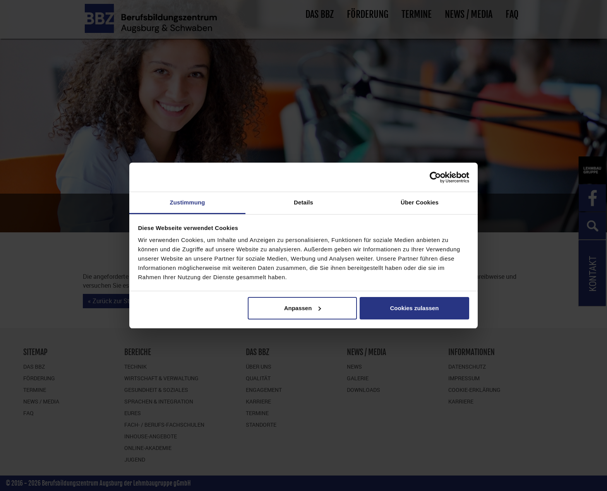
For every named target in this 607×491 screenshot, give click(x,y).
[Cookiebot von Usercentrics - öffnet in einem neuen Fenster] (435, 177)
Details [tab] (303, 202)
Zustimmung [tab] (187, 202)
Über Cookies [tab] (420, 202)
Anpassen (302, 308)
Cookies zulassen (414, 308)
